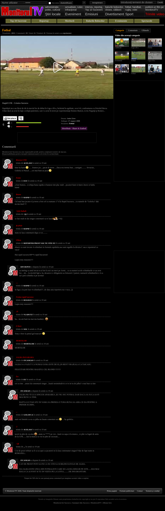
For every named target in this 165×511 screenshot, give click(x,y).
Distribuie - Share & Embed (74, 128)
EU (25, 380)
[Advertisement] (57, 138)
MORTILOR (29, 344)
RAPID (26, 197)
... (24, 447)
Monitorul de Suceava (62, 503)
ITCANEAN (29, 360)
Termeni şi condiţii (153, 491)
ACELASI (28, 163)
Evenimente (121, 21)
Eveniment (118, 60)
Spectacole (146, 21)
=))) (25, 214)
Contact (140, 491)
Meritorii (69, 21)
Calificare (118, 48)
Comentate (133, 30)
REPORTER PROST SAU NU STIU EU (40, 243)
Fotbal (71, 123)
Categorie (120, 30)
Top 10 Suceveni (18, 21)
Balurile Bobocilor (95, 21)
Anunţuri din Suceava (80, 503)
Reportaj (43, 21)
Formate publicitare (127, 491)
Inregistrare (97, 3)
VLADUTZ (28, 315)
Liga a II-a (134, 48)
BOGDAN (28, 300)
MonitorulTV (96, 503)
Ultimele (145, 30)
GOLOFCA (28, 415)
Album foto (107, 503)
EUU (25, 181)
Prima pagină (112, 491)
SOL (25, 329)
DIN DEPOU (25, 267)
